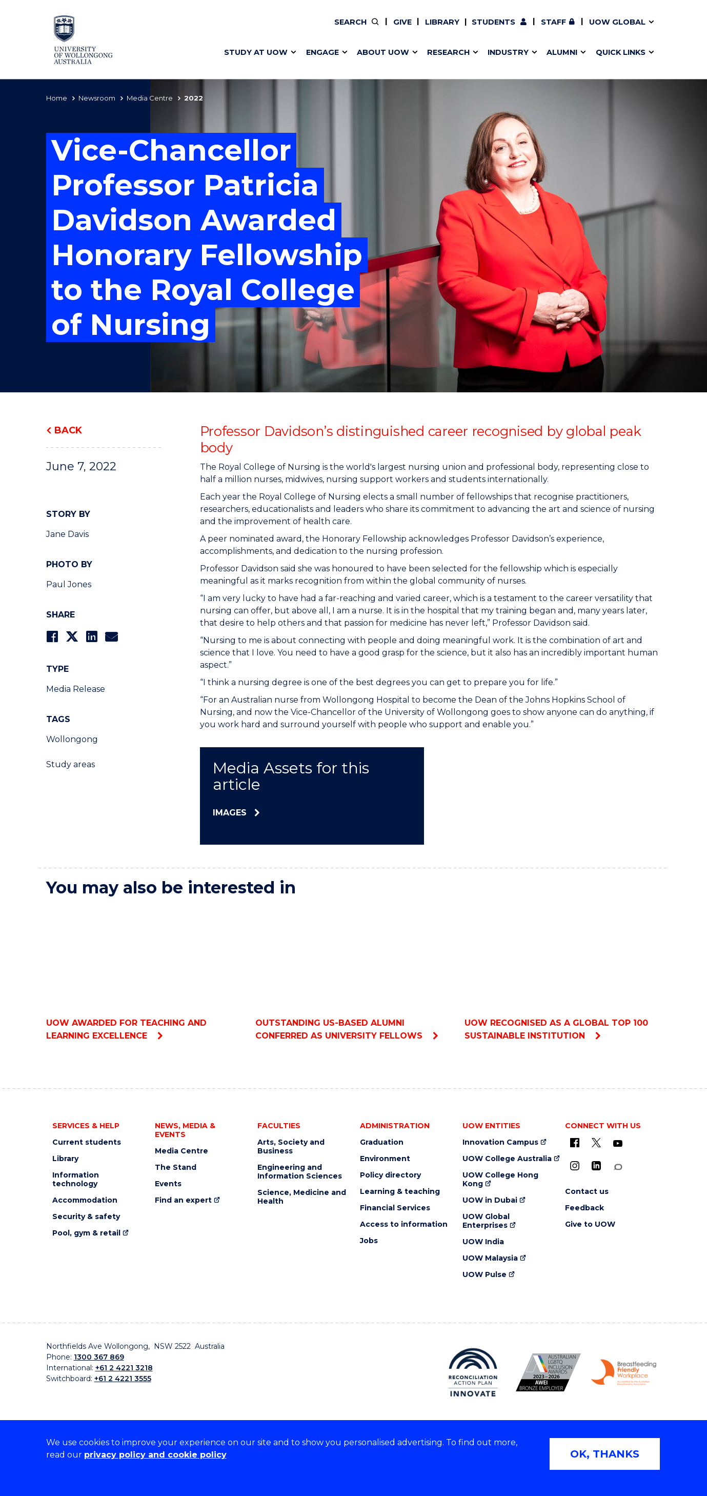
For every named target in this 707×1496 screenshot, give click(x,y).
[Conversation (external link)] (618, 1167)
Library (442, 22)
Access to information (404, 1224)
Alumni (232, 29)
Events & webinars (255, 29)
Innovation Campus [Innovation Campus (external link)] (500, 1142)
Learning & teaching (400, 1191)
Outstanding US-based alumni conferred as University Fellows (353, 973)
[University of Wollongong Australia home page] (83, 39)
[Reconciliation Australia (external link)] (473, 1372)
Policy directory (390, 1175)
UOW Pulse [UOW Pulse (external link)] (484, 1274)
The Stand (175, 1167)
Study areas (70, 764)
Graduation (381, 1142)
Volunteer (406, 29)
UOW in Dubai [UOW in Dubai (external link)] (489, 1200)
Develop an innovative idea (272, 29)
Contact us (568, 29)
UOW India (483, 1242)
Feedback (584, 1208)
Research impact (252, 29)
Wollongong (72, 739)
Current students (86, 1142)
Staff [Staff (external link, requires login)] (553, 22)
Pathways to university (264, 29)
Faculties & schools (256, 29)
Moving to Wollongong (398, 29)
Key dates (238, 29)
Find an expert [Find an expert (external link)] (407, 29)
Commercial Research (535, 29)
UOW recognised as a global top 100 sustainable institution (562, 973)
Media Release (75, 689)
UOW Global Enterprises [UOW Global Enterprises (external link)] (486, 1221)
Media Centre (150, 98)
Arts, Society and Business (291, 1146)
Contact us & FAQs (541, 29)
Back (68, 430)
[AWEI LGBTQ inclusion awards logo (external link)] (548, 1372)
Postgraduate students (544, 29)
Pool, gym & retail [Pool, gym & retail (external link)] (86, 1233)
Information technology (75, 1179)
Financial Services (395, 1208)
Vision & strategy (374, 29)
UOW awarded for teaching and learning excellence (144, 973)
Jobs (369, 1240)
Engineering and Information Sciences (299, 1172)
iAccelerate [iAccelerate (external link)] (545, 29)
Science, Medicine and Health (301, 1197)
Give (402, 22)
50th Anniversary (535, 29)
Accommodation (84, 1200)
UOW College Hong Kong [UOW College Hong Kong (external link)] (500, 1179)
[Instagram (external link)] (574, 1165)
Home (56, 98)
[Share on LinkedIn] (91, 637)
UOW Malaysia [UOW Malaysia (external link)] (490, 1258)
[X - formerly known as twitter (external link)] (596, 1142)
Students (493, 22)
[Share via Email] (111, 637)
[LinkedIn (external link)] (596, 1165)
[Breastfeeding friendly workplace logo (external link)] (623, 1372)
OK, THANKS (604, 1454)
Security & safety (86, 1216)
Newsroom (96, 98)
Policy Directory (400, 29)
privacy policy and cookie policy (155, 1455)
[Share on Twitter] (71, 637)
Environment (385, 1158)
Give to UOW (590, 1224)
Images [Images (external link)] (230, 812)
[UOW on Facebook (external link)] (574, 1142)
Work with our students (407, 29)
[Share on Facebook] (52, 637)
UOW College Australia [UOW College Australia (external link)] (507, 1158)
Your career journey (391, 29)
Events (168, 1184)
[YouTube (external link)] (618, 1143)
